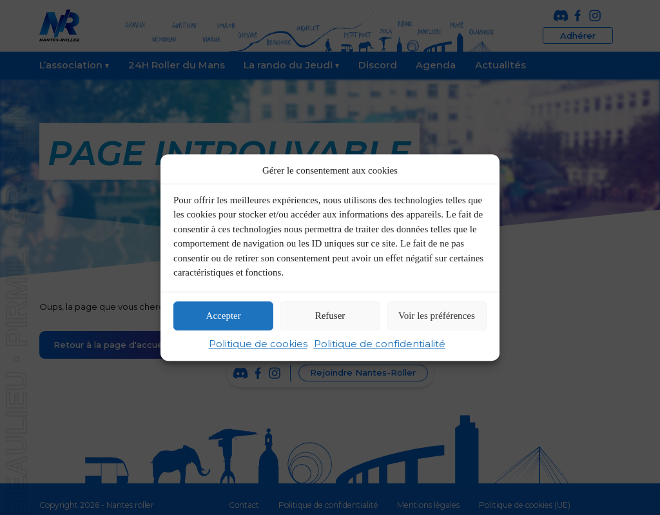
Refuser (330, 316)
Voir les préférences (436, 316)
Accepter (223, 316)
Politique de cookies (258, 344)
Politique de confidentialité (379, 344)
